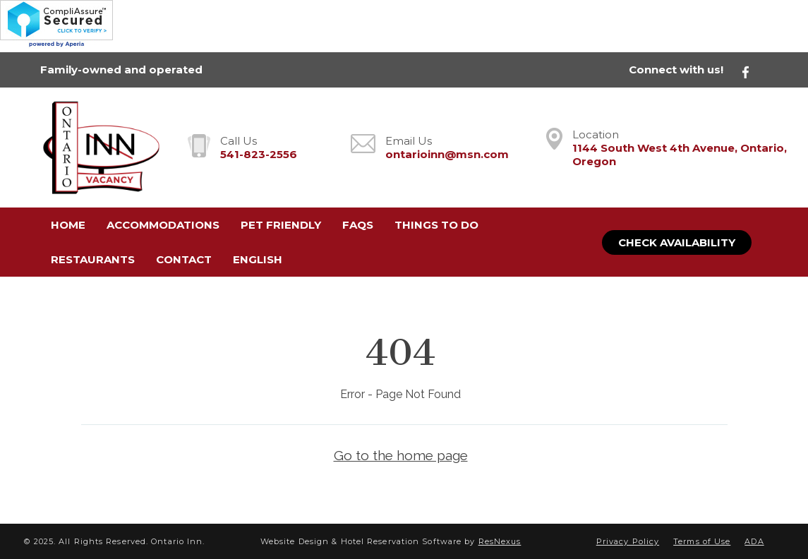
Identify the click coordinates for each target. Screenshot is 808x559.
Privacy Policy (627, 541)
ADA (754, 541)
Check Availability (676, 242)
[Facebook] (753, 70)
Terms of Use (701, 541)
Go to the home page (401, 455)
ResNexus (499, 541)
